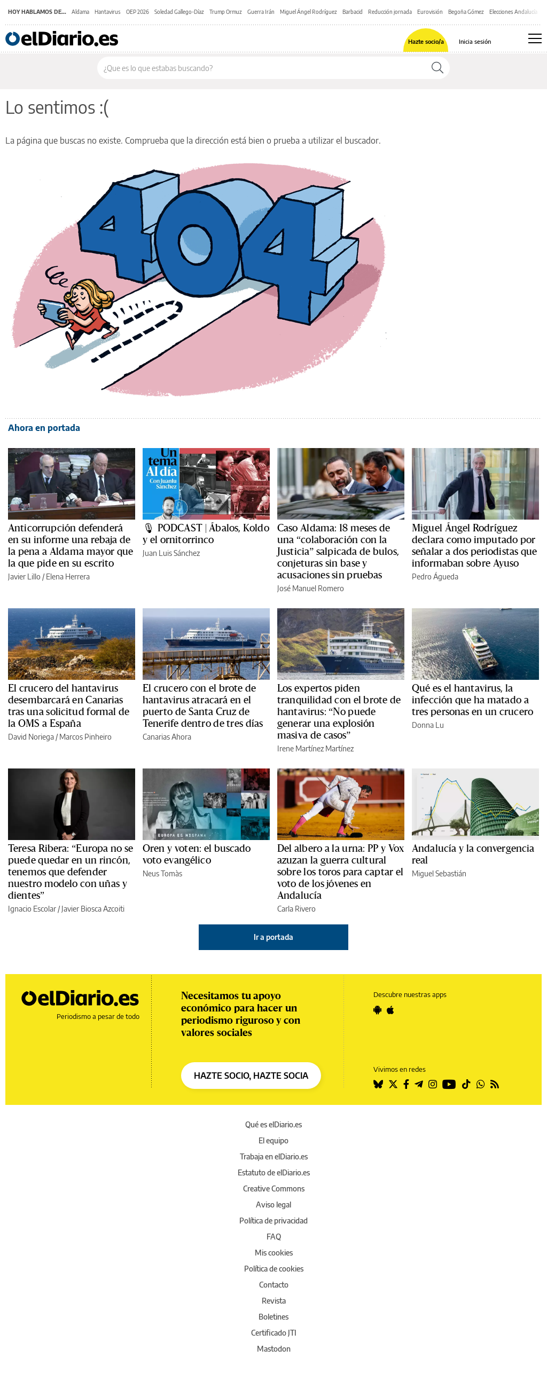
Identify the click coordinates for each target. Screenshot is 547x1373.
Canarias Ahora (167, 736)
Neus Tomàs (162, 873)
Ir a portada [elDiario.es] (273, 937)
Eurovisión (430, 12)
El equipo (273, 1140)
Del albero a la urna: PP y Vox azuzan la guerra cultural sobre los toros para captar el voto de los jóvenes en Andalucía (340, 872)
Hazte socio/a (426, 41)
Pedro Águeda (435, 576)
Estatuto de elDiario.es (274, 1172)
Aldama (80, 12)
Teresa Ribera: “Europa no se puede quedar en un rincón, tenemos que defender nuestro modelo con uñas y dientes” (70, 872)
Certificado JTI (273, 1332)
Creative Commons (273, 1188)
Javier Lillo (24, 576)
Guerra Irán (261, 12)
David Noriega (31, 736)
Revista (274, 1300)
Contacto (273, 1284)
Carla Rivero (296, 908)
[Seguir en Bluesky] (378, 1084)
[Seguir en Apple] (390, 1010)
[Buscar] (437, 68)
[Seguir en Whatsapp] (480, 1084)
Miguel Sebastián (439, 873)
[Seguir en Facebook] (406, 1084)
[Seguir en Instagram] (432, 1084)
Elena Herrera (68, 576)
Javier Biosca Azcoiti (92, 908)
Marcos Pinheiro (85, 736)
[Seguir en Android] (377, 1010)
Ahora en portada (44, 427)
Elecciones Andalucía (513, 12)
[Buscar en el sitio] (261, 68)
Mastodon (274, 1348)
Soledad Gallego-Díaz (179, 12)
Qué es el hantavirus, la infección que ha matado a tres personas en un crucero (472, 700)
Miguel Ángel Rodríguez (308, 12)
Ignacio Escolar (32, 908)
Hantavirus (108, 12)
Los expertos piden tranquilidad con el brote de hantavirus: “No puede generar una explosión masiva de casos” (339, 712)
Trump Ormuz (225, 12)
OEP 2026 (137, 12)
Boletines (273, 1316)
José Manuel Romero (310, 588)
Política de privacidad (273, 1220)
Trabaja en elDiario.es (274, 1156)
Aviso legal (273, 1204)
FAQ (274, 1236)
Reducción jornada (390, 12)
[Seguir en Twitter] (393, 1084)
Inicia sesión (475, 41)
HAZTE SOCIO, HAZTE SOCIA (251, 1075)
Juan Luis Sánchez (171, 553)
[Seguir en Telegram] (419, 1084)
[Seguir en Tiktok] (466, 1084)
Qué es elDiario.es (273, 1124)
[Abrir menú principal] (535, 38)
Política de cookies (273, 1268)
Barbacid (352, 12)
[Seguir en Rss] (494, 1084)
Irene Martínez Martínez (315, 748)
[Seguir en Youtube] (449, 1084)
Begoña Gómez (466, 12)
